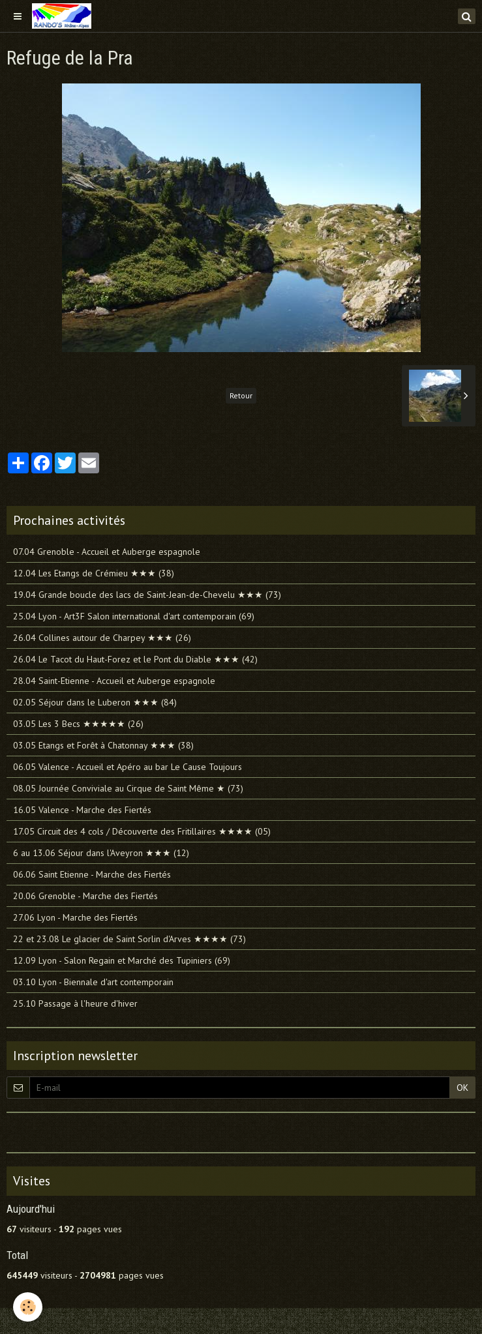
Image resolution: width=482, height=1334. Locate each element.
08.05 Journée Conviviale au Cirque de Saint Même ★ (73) (128, 788)
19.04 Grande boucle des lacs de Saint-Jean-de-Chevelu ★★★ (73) (147, 594)
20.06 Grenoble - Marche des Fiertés (85, 896)
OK (462, 1087)
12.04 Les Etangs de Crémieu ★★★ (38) (93, 573)
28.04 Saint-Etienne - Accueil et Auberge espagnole (114, 681)
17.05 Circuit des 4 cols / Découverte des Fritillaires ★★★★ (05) (142, 831)
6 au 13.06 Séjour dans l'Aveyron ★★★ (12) (101, 853)
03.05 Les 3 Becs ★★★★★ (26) (78, 724)
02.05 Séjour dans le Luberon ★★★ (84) (95, 702)
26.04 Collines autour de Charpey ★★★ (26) (102, 638)
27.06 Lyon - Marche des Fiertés (75, 917)
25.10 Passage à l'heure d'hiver (75, 1003)
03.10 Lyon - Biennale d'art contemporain (93, 982)
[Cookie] (27, 1307)
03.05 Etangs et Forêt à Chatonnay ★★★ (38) (103, 745)
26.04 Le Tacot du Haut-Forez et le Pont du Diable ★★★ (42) (135, 659)
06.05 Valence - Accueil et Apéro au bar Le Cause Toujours (127, 767)
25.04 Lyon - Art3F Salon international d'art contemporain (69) (133, 616)
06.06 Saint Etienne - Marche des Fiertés (92, 874)
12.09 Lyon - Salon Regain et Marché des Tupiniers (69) (121, 960)
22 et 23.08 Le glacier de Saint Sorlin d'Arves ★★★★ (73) (129, 939)
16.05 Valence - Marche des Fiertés (82, 810)
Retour (241, 395)
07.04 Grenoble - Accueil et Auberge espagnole (106, 551)
